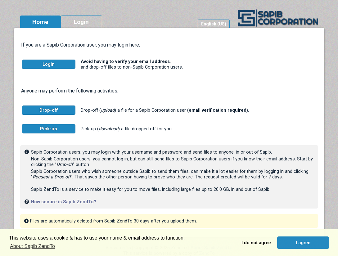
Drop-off (48, 110)
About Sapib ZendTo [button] (32, 246)
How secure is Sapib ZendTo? (63, 201)
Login (81, 21)
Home (40, 21)
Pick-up (48, 129)
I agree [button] (303, 242)
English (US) (213, 23)
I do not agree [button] (256, 242)
